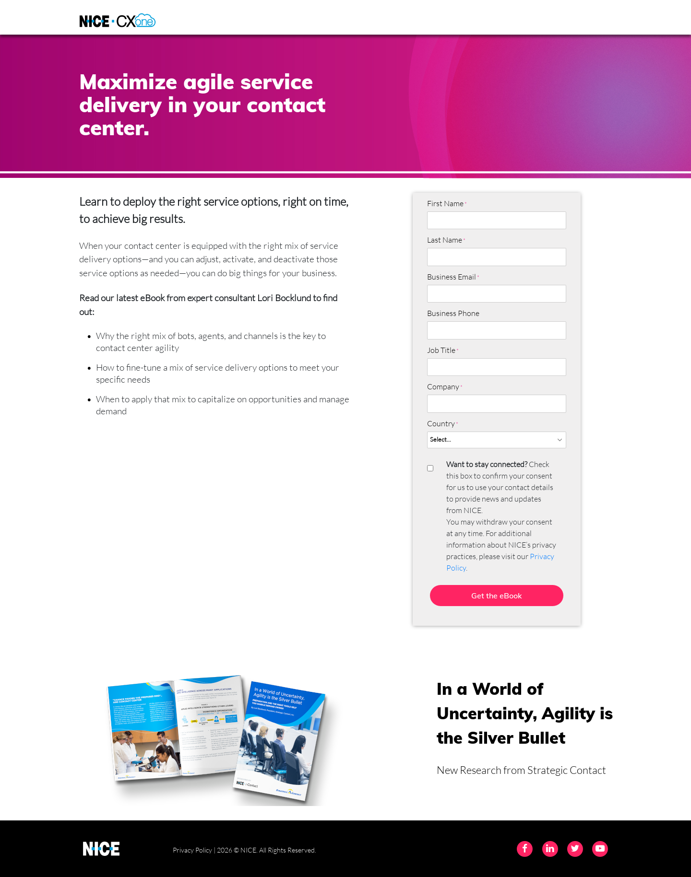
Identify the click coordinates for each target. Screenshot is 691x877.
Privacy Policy (192, 850)
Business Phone (453, 313)
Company (443, 386)
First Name (445, 203)
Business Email (451, 276)
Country (441, 423)
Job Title (441, 350)
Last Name (444, 240)
